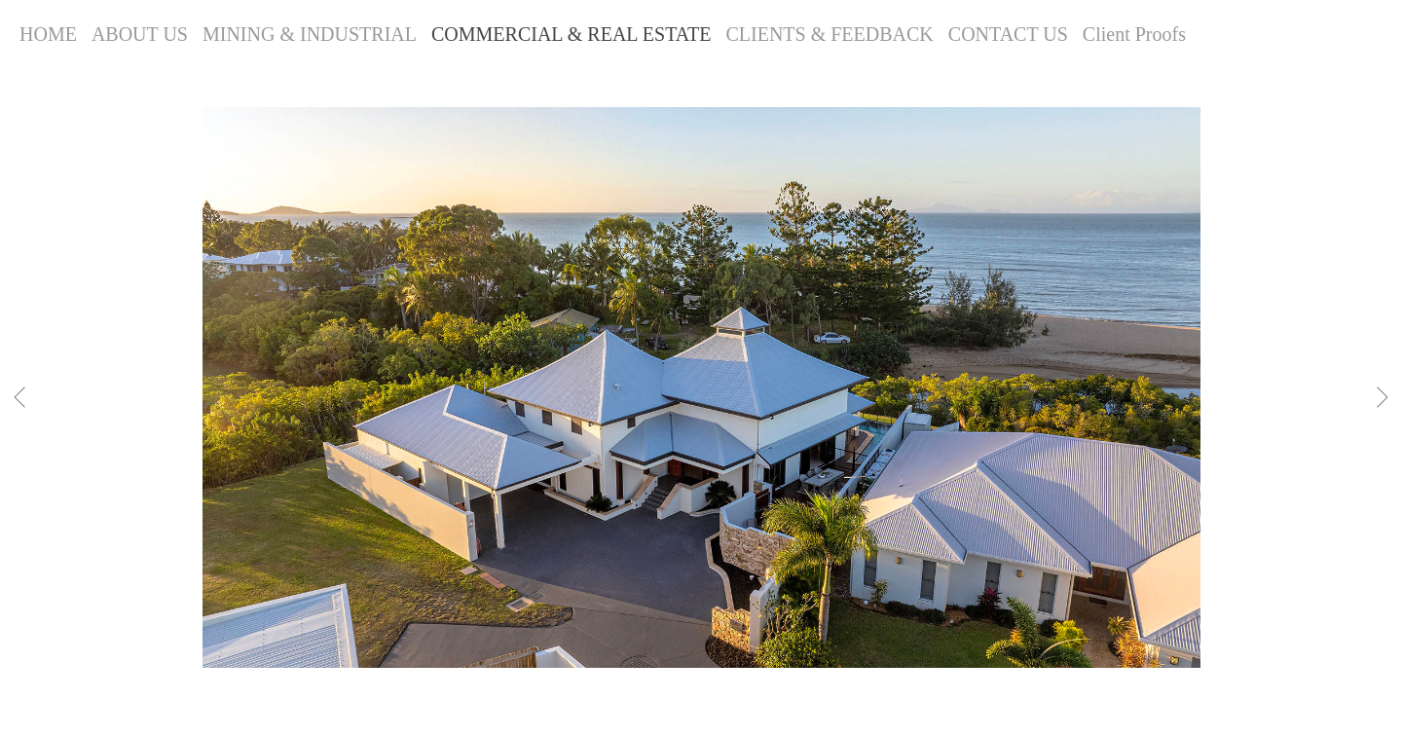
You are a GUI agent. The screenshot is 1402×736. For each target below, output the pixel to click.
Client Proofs (1134, 34)
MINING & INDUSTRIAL (310, 34)
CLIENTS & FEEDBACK (829, 34)
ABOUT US (140, 34)
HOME (48, 34)
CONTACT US (1008, 34)
